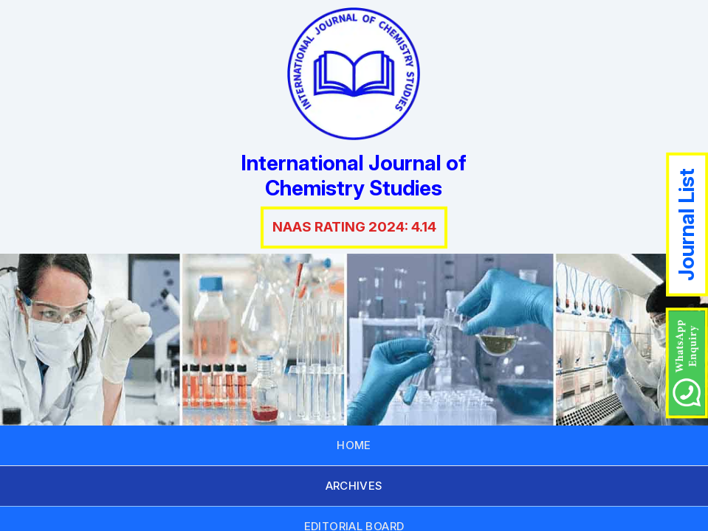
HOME (354, 445)
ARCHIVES (354, 486)
